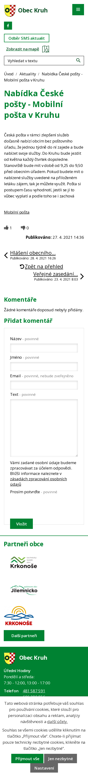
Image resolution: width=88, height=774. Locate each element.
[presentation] (43, 506)
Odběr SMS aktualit (26, 38)
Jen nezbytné (60, 758)
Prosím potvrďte (33, 491)
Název (24, 338)
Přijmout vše (27, 758)
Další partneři (24, 635)
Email (41, 375)
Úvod (9, 74)
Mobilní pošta (17, 212)
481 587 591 (34, 690)
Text (23, 394)
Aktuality (27, 74)
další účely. (57, 721)
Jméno (24, 357)
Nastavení (44, 768)
